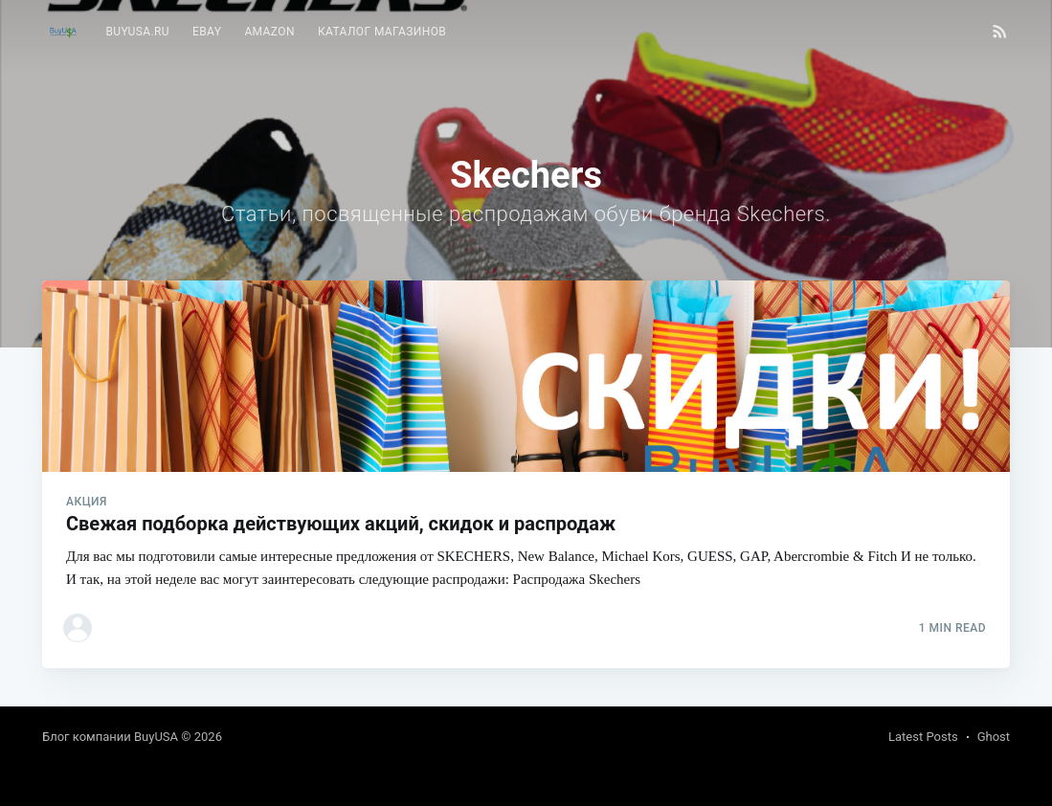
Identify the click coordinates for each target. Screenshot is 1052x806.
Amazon (269, 31)
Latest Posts (923, 736)
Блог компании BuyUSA (110, 736)
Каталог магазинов (382, 31)
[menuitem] (137, 32)
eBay (206, 31)
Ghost (993, 736)
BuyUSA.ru (137, 31)
